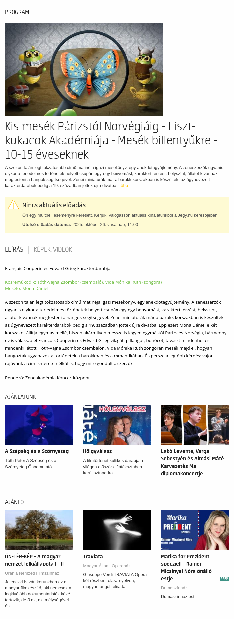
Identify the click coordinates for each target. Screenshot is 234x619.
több (124, 185)
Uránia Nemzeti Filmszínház (32, 573)
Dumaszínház (174, 587)
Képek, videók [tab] (53, 249)
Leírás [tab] (14, 249)
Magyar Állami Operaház (106, 565)
